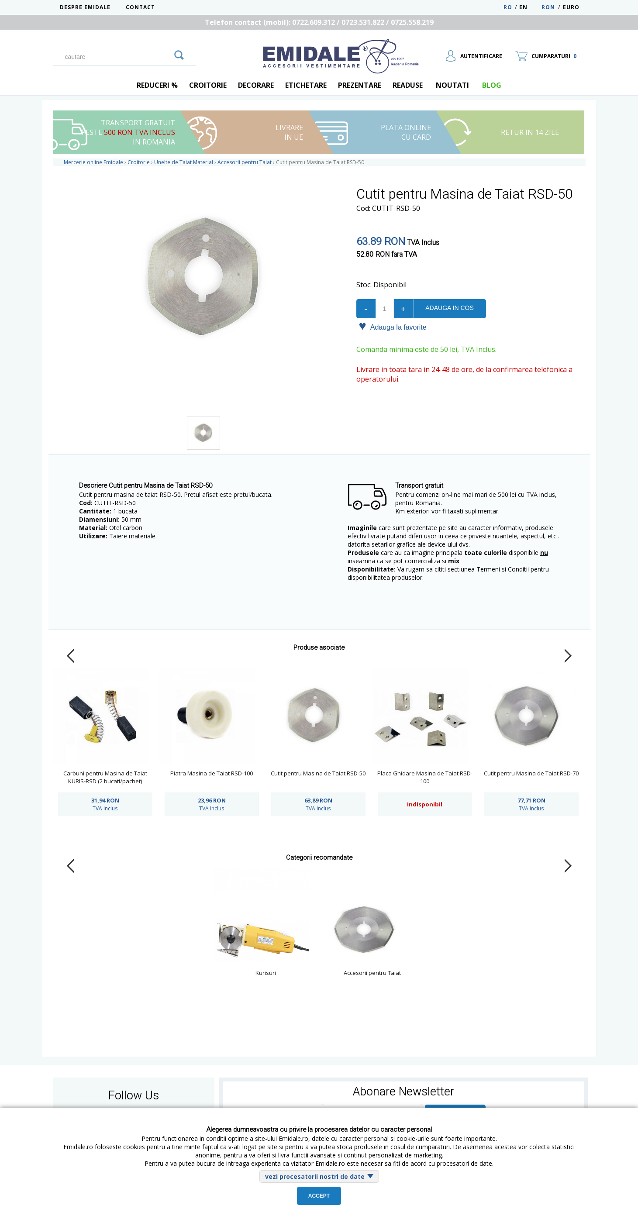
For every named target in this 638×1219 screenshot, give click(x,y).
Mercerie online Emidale (93, 162)
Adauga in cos (449, 307)
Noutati (452, 85)
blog (491, 85)
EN (529, 7)
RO (508, 7)
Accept (319, 1196)
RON (548, 7)
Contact (140, 7)
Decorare (256, 85)
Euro (571, 7)
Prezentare (359, 85)
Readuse (408, 85)
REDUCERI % (157, 85)
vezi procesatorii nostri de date (315, 1176)
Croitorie (208, 85)
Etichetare (306, 85)
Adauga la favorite (393, 326)
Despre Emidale (85, 7)
